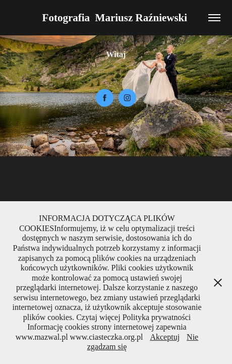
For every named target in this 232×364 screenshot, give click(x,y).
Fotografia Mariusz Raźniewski (116, 18)
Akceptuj (165, 337)
